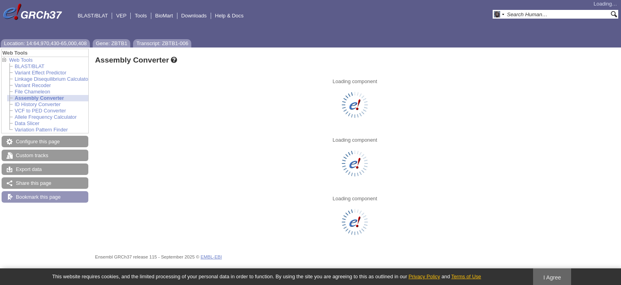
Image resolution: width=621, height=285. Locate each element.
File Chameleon (32, 92)
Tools (141, 16)
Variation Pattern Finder (41, 130)
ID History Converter (38, 104)
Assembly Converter (39, 98)
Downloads (194, 16)
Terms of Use (466, 276)
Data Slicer (27, 123)
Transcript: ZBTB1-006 (162, 43)
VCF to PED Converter (40, 111)
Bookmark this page (38, 197)
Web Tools (20, 60)
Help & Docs (229, 16)
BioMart (164, 16)
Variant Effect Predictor (40, 73)
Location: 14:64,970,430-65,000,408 (45, 43)
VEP (121, 16)
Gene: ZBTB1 (111, 43)
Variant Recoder (33, 85)
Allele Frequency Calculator (45, 117)
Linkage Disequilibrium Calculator (52, 79)
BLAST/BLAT (93, 16)
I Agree (552, 277)
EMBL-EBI (211, 257)
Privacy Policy (424, 276)
